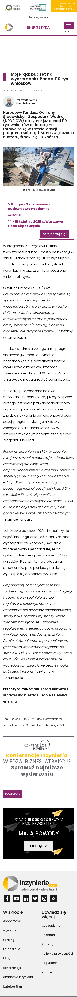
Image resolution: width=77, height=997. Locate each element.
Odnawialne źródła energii (42, 725)
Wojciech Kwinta (26, 99)
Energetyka (38, 27)
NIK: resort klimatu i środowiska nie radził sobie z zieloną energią (35, 695)
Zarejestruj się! (54, 234)
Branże (69, 27)
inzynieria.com (25, 103)
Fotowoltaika (11, 725)
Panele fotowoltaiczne (49, 719)
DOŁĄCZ (38, 846)
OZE (62, 725)
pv (22, 725)
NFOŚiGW (28, 719)
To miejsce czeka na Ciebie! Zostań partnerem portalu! (64, 6)
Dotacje (16, 719)
